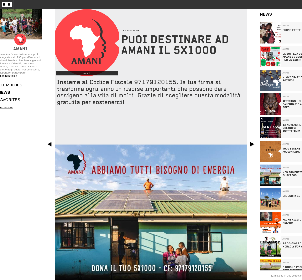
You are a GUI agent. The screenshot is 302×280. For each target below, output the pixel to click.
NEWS (266, 14)
